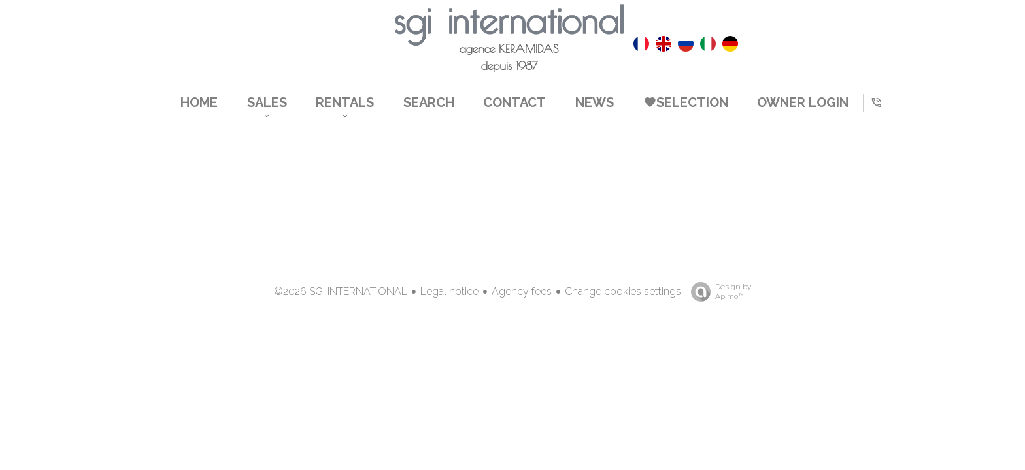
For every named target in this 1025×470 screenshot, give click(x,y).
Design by (717, 292)
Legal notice (449, 291)
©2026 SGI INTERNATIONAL (340, 291)
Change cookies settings (623, 291)
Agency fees (522, 291)
